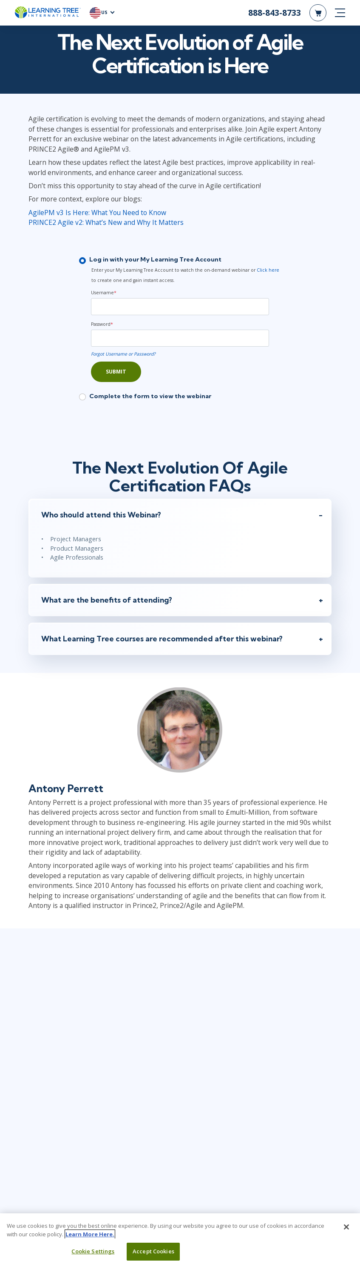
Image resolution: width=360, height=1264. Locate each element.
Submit (116, 372)
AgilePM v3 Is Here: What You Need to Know (96, 213)
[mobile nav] (340, 13)
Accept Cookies (153, 1251)
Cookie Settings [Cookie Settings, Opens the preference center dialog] (92, 1251)
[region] (180, 1238)
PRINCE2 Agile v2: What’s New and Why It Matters (104, 223)
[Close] (346, 1227)
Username (103, 293)
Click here (268, 271)
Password (102, 325)
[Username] (180, 307)
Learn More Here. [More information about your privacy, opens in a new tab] (89, 1234)
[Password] (180, 339)
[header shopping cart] (317, 12)
